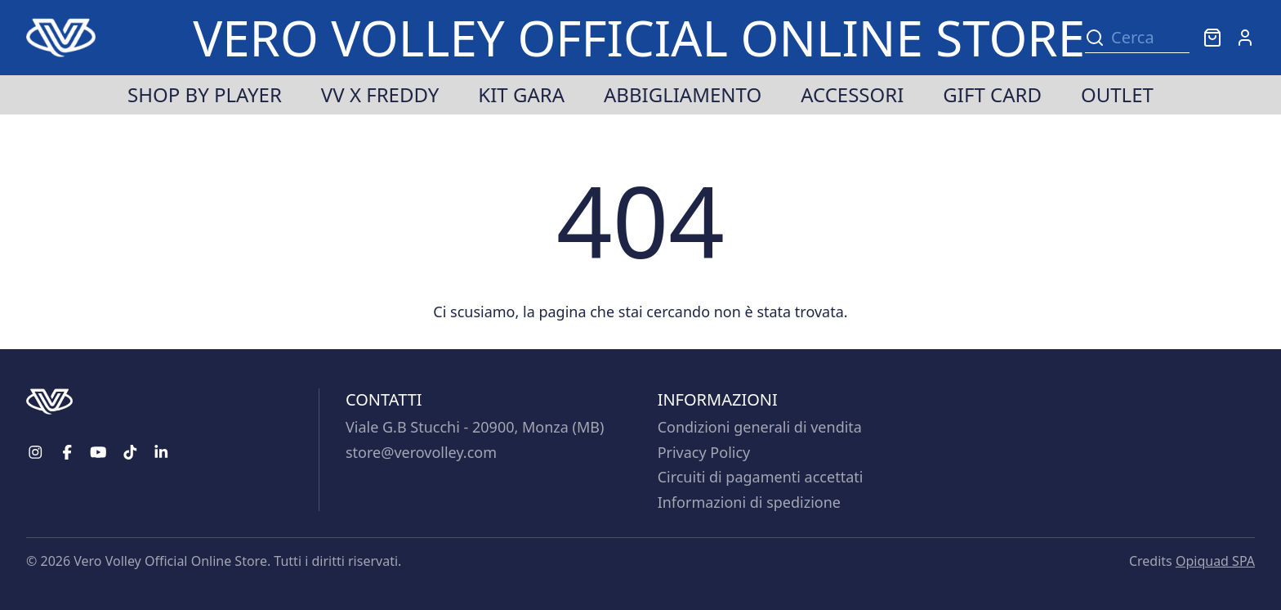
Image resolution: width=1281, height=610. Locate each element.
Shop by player (204, 94)
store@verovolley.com (421, 452)
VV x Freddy (380, 94)
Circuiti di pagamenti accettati (761, 477)
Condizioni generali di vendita (760, 427)
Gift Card (992, 94)
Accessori (852, 94)
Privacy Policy (704, 452)
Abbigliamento (682, 94)
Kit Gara (521, 94)
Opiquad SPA (1215, 561)
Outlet (1117, 94)
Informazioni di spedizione (749, 502)
